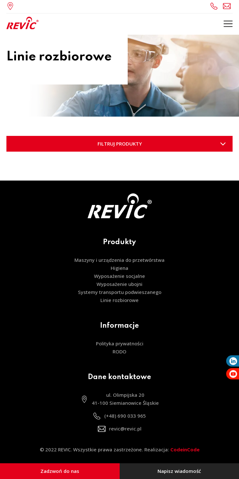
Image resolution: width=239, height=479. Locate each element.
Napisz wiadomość (179, 471)
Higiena (119, 268)
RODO (119, 351)
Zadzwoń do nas (59, 471)
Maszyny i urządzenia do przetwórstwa (119, 260)
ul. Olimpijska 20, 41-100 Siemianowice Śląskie (11, 6)
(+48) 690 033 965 (215, 6)
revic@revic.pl (228, 6)
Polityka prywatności (119, 343)
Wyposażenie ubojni (119, 284)
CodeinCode (185, 449)
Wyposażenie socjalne (119, 276)
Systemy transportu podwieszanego (119, 292)
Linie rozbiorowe (119, 300)
